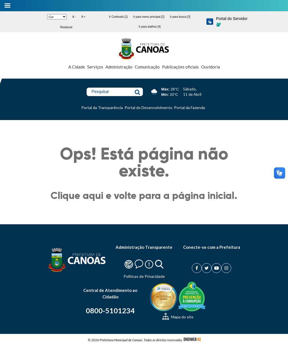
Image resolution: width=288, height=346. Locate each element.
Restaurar (66, 27)
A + (83, 16)
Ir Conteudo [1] (118, 16)
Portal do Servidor (232, 21)
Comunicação (147, 66)
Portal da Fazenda (189, 107)
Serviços (95, 66)
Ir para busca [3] (180, 16)
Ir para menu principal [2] (149, 16)
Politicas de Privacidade (144, 276)
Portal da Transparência (102, 107)
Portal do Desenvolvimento (148, 107)
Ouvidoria (210, 66)
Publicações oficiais (180, 66)
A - (74, 16)
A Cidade (76, 66)
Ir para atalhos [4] (150, 26)
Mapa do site (178, 316)
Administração (118, 66)
